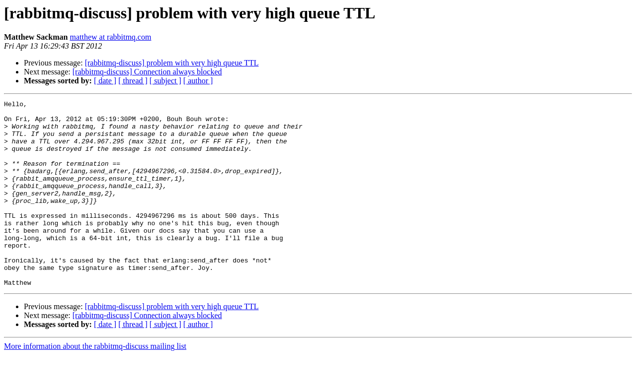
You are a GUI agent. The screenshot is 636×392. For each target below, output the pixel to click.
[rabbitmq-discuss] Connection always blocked (147, 71)
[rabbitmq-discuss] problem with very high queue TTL (172, 63)
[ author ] (198, 80)
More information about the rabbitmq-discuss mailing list (95, 383)
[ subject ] (165, 80)
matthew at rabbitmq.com (110, 37)
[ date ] (105, 80)
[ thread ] (133, 80)
